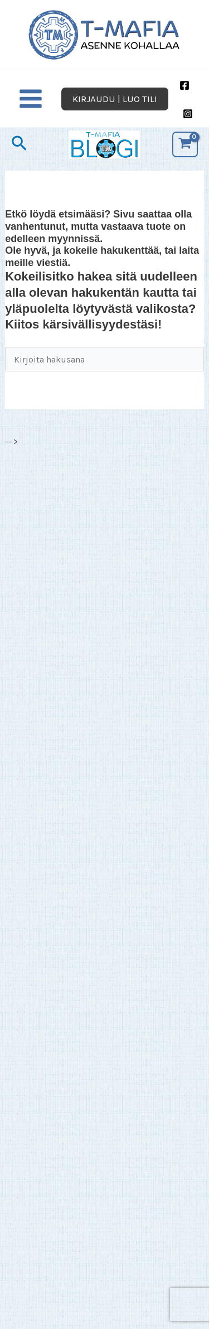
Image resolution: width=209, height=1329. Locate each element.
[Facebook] (184, 85)
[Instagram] (188, 114)
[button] (114, 99)
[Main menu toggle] (30, 99)
